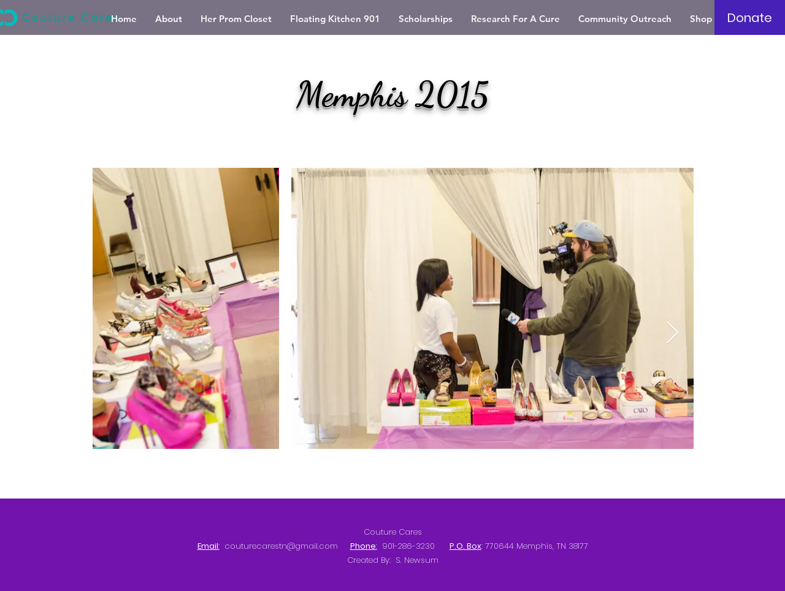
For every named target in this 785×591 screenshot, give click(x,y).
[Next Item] (672, 333)
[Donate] (749, 18)
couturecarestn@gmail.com (281, 546)
